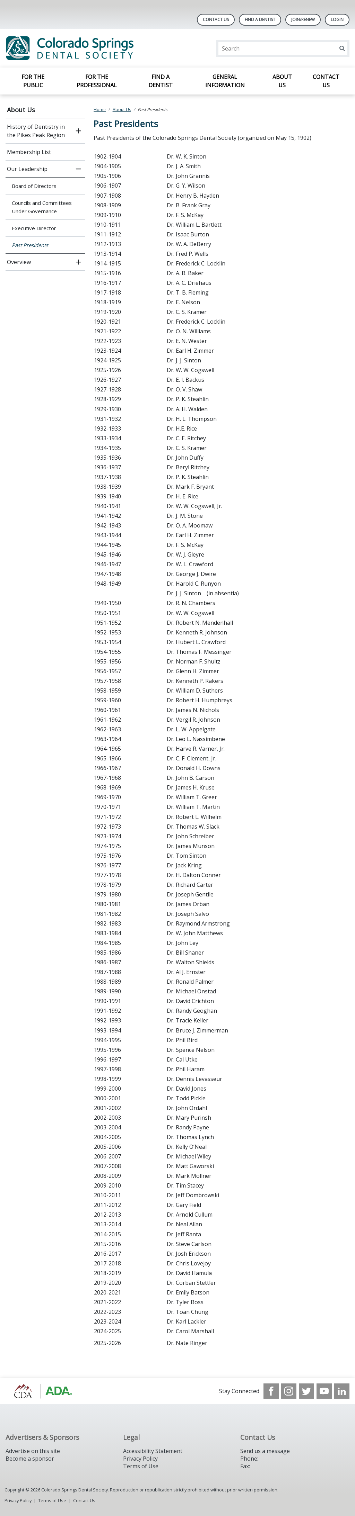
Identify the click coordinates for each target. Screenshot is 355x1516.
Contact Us (216, 19)
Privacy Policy (140, 1458)
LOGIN (337, 19)
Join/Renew (303, 19)
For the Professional (97, 81)
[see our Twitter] (306, 1391)
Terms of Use (140, 1466)
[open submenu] (78, 131)
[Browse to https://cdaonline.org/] (41, 1391)
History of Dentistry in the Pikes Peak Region (36, 131)
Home (100, 109)
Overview (19, 262)
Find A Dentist (260, 19)
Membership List (29, 152)
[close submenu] (78, 169)
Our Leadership (27, 169)
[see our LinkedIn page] (341, 1391)
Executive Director (34, 228)
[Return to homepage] (95, 48)
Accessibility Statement (152, 1451)
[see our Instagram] (288, 1391)
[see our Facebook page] (271, 1391)
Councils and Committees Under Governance (42, 207)
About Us (282, 81)
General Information (225, 81)
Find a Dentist (160, 81)
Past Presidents (30, 245)
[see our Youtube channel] (324, 1391)
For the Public (32, 81)
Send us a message (265, 1451)
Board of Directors (34, 185)
